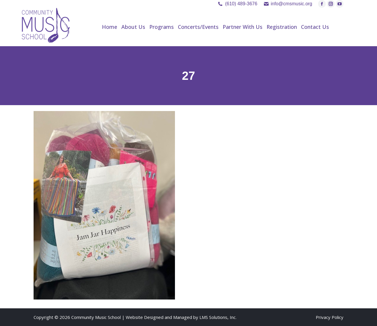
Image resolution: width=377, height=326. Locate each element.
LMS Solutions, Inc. (218, 317)
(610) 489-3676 (241, 3)
